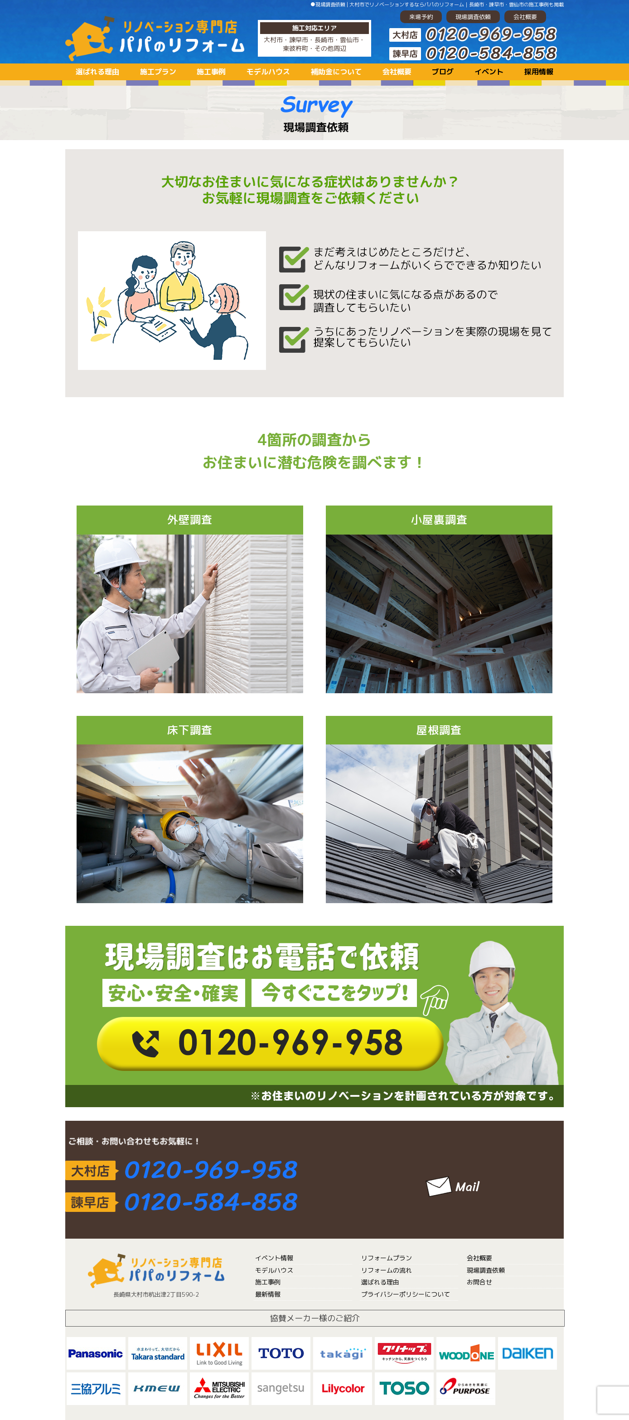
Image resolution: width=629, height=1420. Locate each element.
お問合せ (479, 1282)
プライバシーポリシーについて (405, 1294)
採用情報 (538, 72)
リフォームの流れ (386, 1270)
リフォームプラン (386, 1258)
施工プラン (158, 72)
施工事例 (211, 72)
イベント (488, 72)
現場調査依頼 (473, 17)
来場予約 (421, 17)
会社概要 (525, 17)
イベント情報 (274, 1258)
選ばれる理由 (97, 72)
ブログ (443, 72)
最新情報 (268, 1294)
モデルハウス (268, 72)
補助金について (336, 72)
